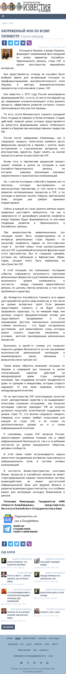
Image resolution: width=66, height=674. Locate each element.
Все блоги (8, 627)
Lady (35, 650)
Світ (22, 644)
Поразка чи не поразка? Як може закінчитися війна (18, 615)
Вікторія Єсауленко (55, 609)
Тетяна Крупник (24, 572)
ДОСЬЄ (29, 644)
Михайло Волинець (55, 559)
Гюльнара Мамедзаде (32, 36)
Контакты (43, 650)
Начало (10, 638)
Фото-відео (54, 638)
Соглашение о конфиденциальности (29, 656)
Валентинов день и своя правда (52, 594)
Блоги (17, 638)
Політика (42, 638)
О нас (50, 656)
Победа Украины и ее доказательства (50, 577)
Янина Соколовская (22, 559)
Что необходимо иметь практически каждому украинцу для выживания (18, 597)
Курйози (38, 644)
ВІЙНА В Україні (29, 638)
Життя (55, 644)
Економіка (13, 644)
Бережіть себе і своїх (50, 612)
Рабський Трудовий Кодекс (50, 563)
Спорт (47, 644)
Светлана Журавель (23, 589)
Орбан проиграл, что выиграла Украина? (17, 563)
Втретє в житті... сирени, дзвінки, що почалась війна (19, 578)
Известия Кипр (24, 650)
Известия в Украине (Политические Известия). (34, 669)
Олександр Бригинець (21, 609)
